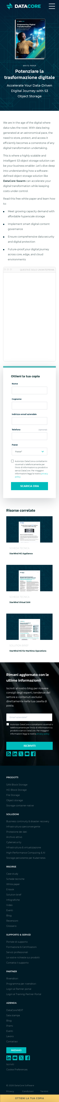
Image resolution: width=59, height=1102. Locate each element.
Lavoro (10, 1036)
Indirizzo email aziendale (24, 414)
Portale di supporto (17, 941)
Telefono (29, 429)
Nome (15, 384)
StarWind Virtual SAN (19, 602)
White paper (13, 884)
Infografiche (13, 899)
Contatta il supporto (17, 962)
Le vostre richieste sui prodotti (23, 957)
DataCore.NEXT (14, 1010)
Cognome (17, 399)
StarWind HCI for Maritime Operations (27, 651)
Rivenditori (12, 978)
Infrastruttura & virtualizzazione (23, 847)
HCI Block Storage (16, 789)
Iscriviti (30, 745)
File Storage (13, 795)
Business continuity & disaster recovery (27, 821)
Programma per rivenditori (21, 983)
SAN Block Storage (16, 784)
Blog (9, 915)
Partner (11, 971)
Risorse (11, 866)
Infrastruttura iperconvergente (23, 826)
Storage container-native (20, 805)
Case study (12, 873)
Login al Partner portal (18, 989)
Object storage (14, 800)
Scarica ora (29, 486)
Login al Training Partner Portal (23, 994)
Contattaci (12, 1041)
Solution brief (13, 894)
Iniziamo (16, 1050)
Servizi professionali (17, 952)
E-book (10, 889)
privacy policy (42, 734)
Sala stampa (13, 1015)
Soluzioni (12, 814)
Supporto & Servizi (18, 934)
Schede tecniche (15, 879)
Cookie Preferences (17, 1069)
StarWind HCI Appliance (21, 553)
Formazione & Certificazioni (21, 947)
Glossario (11, 926)
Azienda (11, 1003)
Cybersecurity (13, 842)
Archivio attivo (14, 837)
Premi (9, 1025)
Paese (15, 445)
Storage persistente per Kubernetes (25, 858)
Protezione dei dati (16, 831)
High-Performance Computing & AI (25, 852)
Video (9, 905)
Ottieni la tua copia (29, 1098)
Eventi (9, 910)
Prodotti (12, 777)
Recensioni (12, 920)
